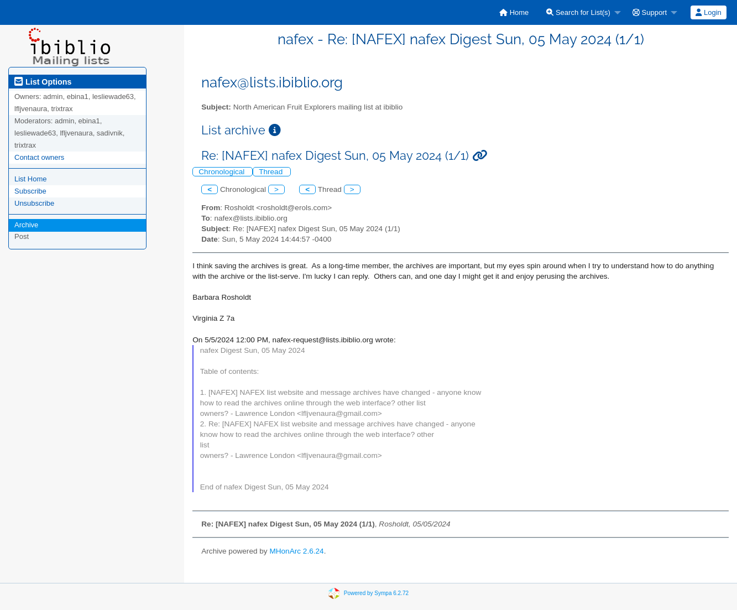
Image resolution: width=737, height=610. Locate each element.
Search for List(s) (578, 12)
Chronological (222, 172)
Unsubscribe (34, 203)
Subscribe (30, 191)
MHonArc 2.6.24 (296, 551)
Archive (26, 225)
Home (514, 12)
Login (708, 12)
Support (650, 12)
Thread (272, 172)
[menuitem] (513, 12)
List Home (30, 179)
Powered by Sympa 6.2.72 (376, 593)
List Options (42, 81)
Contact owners (39, 157)
